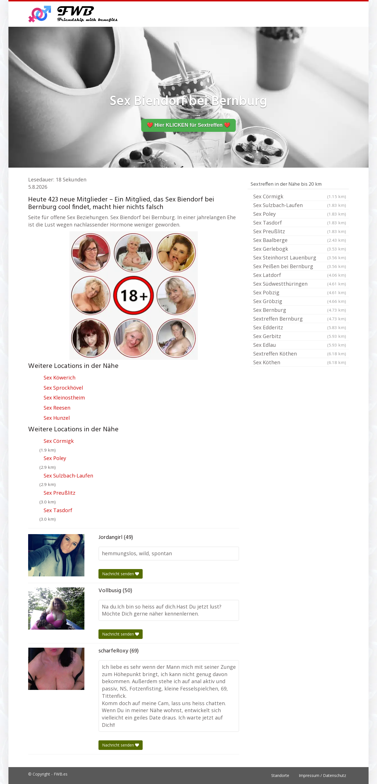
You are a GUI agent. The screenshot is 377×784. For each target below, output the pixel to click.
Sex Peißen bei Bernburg (299, 266)
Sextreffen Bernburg (299, 318)
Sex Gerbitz (299, 336)
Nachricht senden (120, 573)
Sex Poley (55, 458)
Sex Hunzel (57, 417)
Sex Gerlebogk (299, 249)
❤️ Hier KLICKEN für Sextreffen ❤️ (188, 125)
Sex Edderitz (299, 327)
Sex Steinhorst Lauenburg (299, 257)
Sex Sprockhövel (63, 387)
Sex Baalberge (299, 240)
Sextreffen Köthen (299, 353)
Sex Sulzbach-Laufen (68, 475)
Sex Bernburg (299, 310)
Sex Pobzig (299, 292)
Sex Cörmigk (59, 440)
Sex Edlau (299, 345)
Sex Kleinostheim (64, 397)
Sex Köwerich (59, 377)
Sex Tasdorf (58, 510)
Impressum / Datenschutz (322, 775)
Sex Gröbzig (299, 301)
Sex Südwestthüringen (299, 283)
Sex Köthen (299, 362)
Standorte (280, 775)
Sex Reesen (57, 407)
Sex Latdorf (299, 275)
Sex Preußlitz (59, 492)
